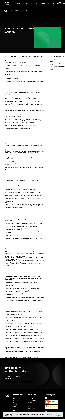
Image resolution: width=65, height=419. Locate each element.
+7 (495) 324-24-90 (16, 3)
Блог (10, 18)
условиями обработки (22, 414)
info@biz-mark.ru (27, 3)
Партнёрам (15, 404)
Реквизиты (15, 398)
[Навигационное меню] (60, 2)
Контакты (15, 402)
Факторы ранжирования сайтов (18, 18)
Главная (6, 18)
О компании (15, 400)
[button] (26, 382)
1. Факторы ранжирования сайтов (57, 56)
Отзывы (14, 406)
